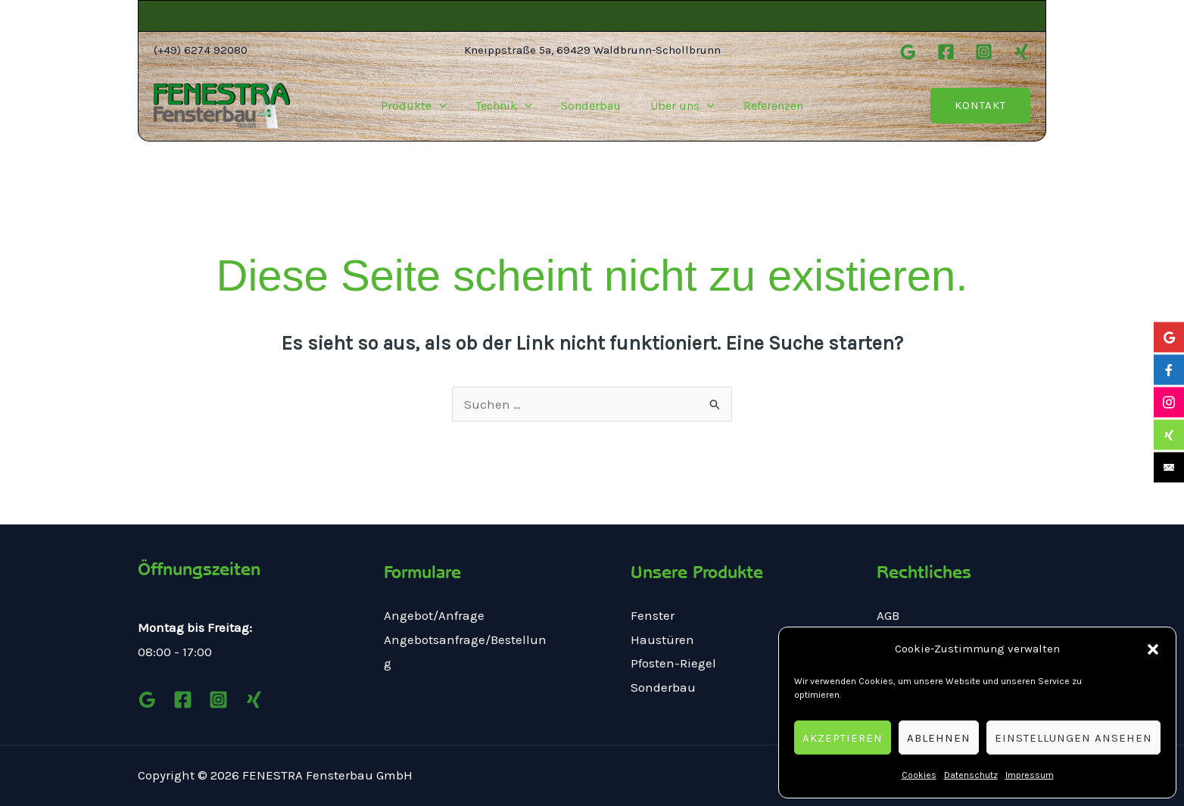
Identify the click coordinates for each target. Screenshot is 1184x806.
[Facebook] (946, 52)
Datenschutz (971, 775)
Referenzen (763, 105)
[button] (1153, 649)
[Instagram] (983, 52)
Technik (509, 105)
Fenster (653, 615)
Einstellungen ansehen (1073, 738)
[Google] (908, 52)
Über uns (677, 105)
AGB (888, 615)
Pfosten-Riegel (673, 663)
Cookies (919, 775)
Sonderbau (591, 105)
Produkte (423, 105)
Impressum (1029, 775)
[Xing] (1021, 52)
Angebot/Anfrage (434, 615)
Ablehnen (939, 738)
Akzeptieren (842, 738)
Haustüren (662, 639)
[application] (448, 105)
